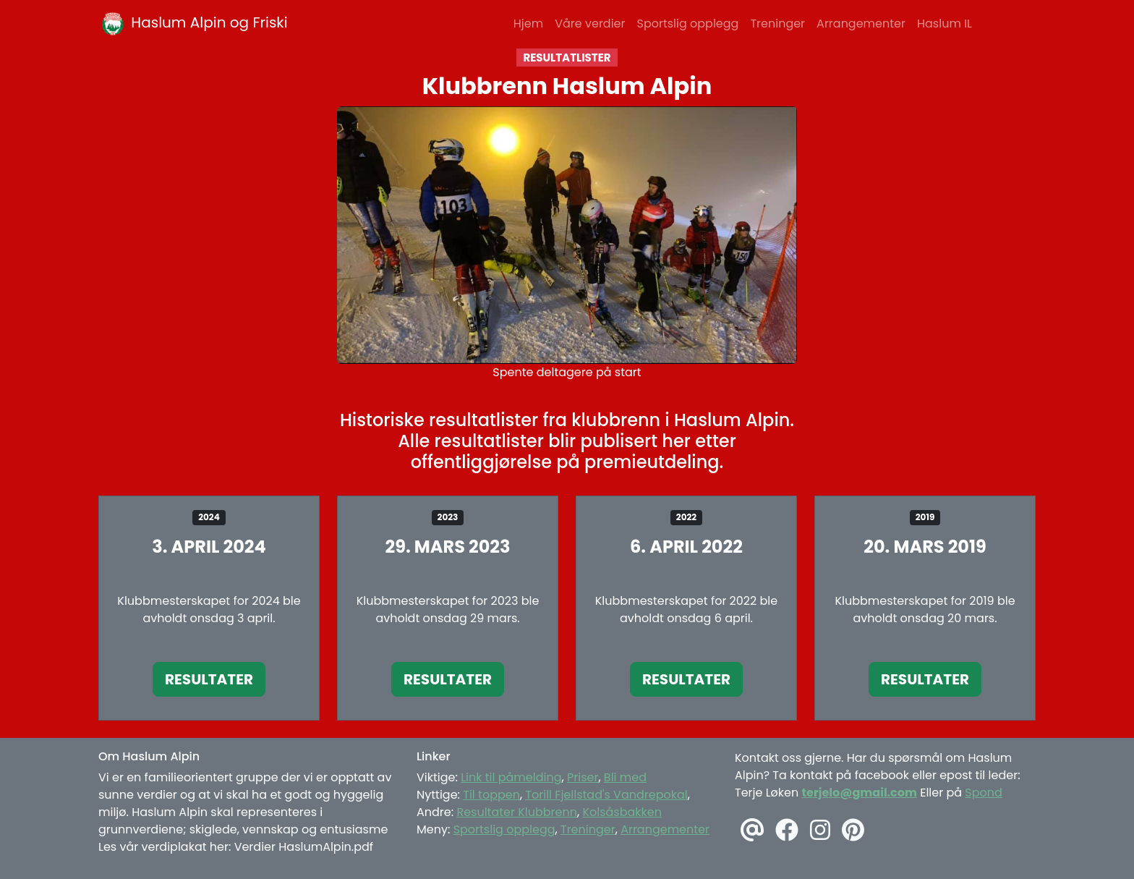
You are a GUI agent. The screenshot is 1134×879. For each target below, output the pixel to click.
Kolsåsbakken (622, 812)
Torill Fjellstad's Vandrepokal (606, 794)
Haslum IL (944, 23)
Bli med (625, 777)
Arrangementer (861, 23)
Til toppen (491, 794)
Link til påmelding (511, 777)
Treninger (777, 23)
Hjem (528, 23)
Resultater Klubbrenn (516, 812)
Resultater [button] (209, 679)
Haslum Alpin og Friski (193, 23)
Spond (983, 792)
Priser (582, 777)
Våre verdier (590, 23)
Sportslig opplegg (688, 23)
